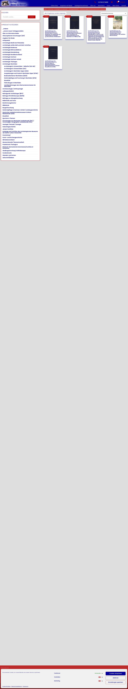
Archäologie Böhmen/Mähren (12, 50)
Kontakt (124, 5)
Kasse (108, 5)
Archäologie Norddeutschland (12, 54)
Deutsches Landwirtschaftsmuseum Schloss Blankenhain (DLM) (17, 113)
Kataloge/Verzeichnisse (81, 5)
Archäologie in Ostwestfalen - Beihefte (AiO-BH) (19, 66)
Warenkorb (101, 5)
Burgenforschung (8, 107)
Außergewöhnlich (8, 91)
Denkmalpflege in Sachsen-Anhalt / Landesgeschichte (20, 110)
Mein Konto (116, 5)
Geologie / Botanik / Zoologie (12, 124)
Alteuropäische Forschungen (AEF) (14, 36)
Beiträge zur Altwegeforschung (12, 98)
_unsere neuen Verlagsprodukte (13, 31)
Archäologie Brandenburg (11, 52)
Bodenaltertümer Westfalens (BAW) (15, 76)
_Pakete (5, 29)
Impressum (25, 686)
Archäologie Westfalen (73, 9)
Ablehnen (115, 678)
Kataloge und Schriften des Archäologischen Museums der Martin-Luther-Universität (20, 132)
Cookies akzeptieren (115, 673)
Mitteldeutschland (8, 140)
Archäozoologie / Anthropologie (13, 89)
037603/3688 (101, 2)
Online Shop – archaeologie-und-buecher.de (57, 9)
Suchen (31, 17)
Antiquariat (6, 40)
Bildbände (6, 105)
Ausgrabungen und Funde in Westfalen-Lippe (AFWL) (21, 73)
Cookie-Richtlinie (6, 686)
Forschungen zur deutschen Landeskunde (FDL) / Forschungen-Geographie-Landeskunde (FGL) (18, 121)
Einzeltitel (7, 80)
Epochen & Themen (9, 118)
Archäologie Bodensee (10, 47)
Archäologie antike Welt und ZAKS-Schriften (17, 45)
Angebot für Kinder (9, 38)
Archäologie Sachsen (9, 57)
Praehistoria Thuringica (10, 144)
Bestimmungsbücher (9, 103)
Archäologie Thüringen (10, 62)
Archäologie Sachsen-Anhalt (12, 59)
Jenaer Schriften (8, 129)
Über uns (93, 5)
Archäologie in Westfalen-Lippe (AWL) (16, 71)
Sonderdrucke (7, 153)
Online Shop (54, 5)
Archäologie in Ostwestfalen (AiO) (15, 68)
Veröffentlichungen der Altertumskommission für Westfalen (20, 85)
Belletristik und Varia (9, 100)
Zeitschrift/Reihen (8, 157)
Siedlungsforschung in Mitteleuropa (14, 150)
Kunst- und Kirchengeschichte (12, 137)
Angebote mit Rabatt (66, 5)
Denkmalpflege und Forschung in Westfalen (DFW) (20, 78)
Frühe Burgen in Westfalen (12, 83)
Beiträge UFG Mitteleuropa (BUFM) (13, 96)
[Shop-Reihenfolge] (114, 13)
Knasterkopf (6, 135)
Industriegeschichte (9, 127)
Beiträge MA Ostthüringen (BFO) (13, 93)
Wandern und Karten (9, 155)
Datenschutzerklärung (16, 686)
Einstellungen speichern (115, 682)
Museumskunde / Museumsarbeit (13, 142)
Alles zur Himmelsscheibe (11, 33)
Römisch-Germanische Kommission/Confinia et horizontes (18, 147)
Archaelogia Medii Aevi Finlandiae (13, 43)
